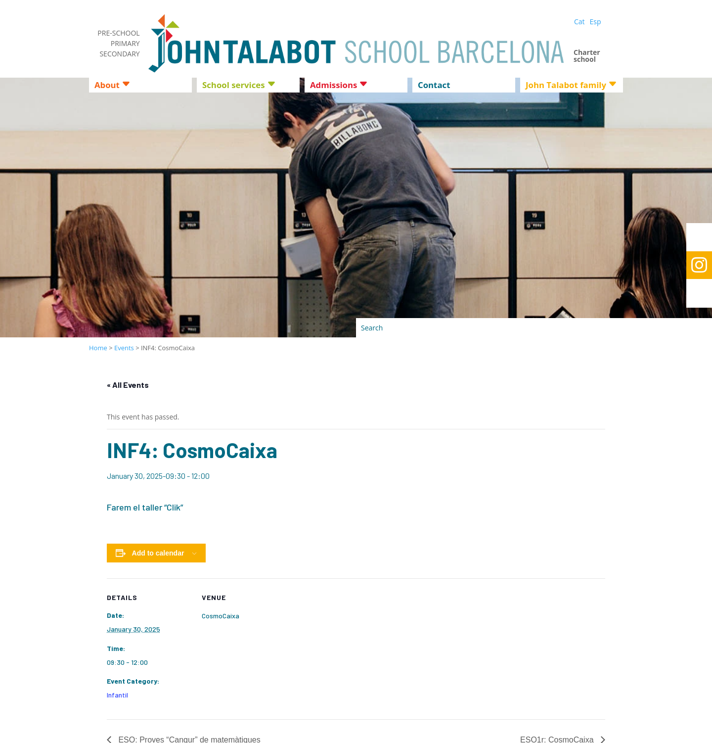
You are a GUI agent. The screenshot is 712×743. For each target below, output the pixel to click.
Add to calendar (158, 553)
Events (124, 347)
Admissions (333, 86)
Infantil (117, 695)
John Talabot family (566, 86)
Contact (434, 86)
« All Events (128, 384)
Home (98, 347)
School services (233, 86)
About (107, 86)
